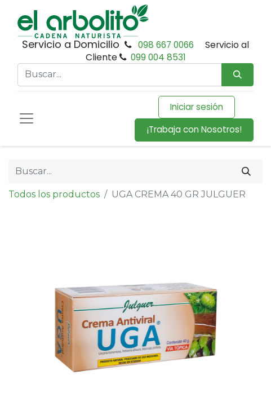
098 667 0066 (166, 44)
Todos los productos (54, 194)
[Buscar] (246, 171)
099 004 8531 (158, 57)
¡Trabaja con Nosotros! (194, 129)
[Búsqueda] (237, 74)
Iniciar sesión (196, 107)
